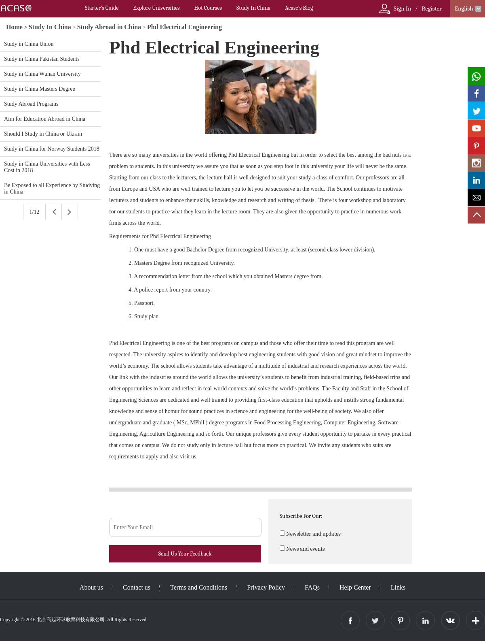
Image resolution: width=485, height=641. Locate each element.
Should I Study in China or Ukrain (43, 134)
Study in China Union (29, 44)
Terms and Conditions (198, 587)
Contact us (136, 587)
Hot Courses (208, 7)
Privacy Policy (266, 587)
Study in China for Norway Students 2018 (51, 149)
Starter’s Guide (101, 7)
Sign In (402, 8)
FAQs (312, 587)
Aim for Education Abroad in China (44, 119)
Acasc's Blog (299, 7)
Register (432, 8)
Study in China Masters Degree (39, 89)
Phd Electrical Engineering (184, 26)
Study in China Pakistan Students (42, 59)
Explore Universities (156, 7)
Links (398, 587)
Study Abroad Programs (31, 104)
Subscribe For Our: (301, 516)
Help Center (355, 587)
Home (14, 26)
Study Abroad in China (109, 26)
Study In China (253, 7)
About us (91, 587)
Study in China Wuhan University (42, 74)
